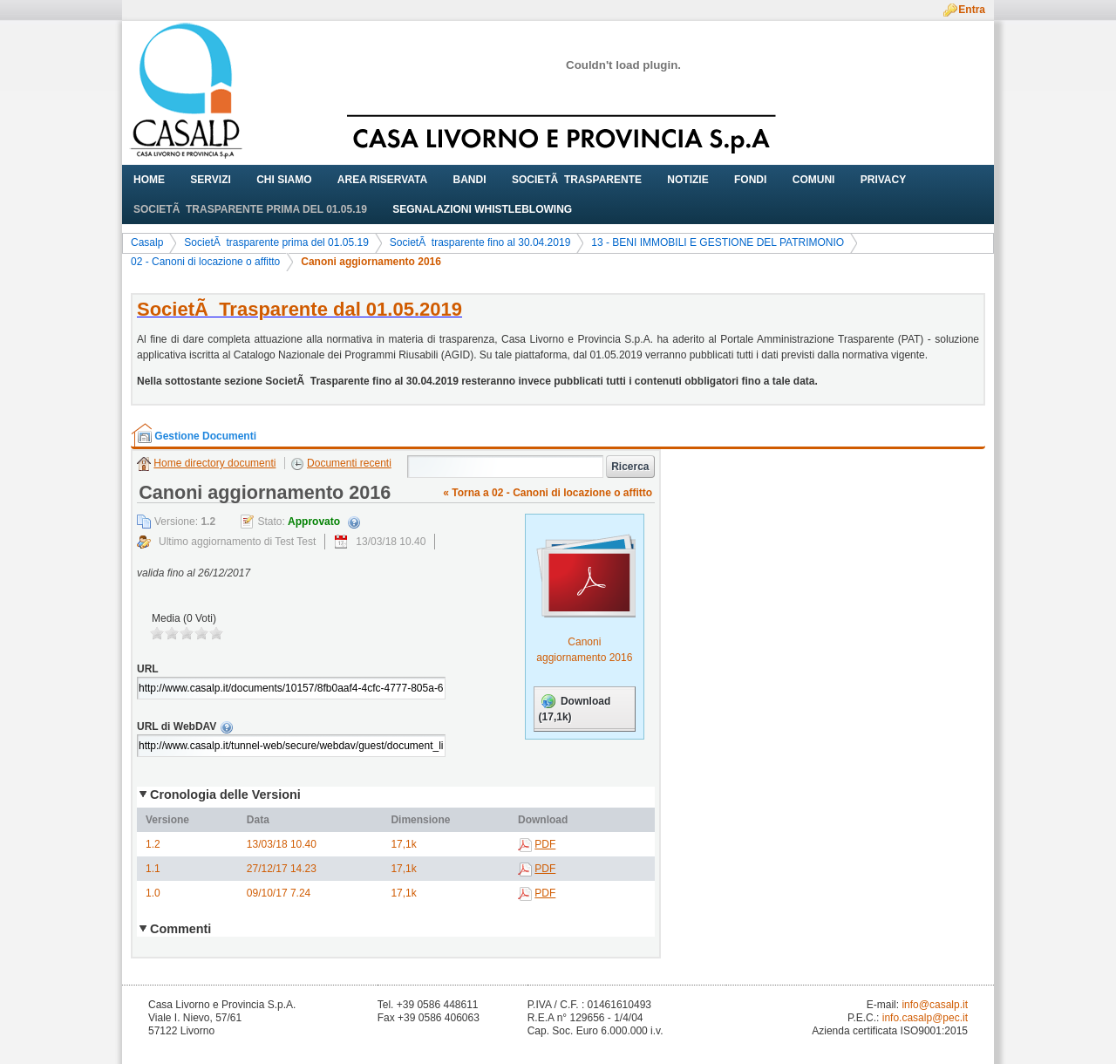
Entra (971, 9)
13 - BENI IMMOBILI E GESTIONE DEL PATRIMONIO (717, 242)
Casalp (147, 242)
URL (148, 669)
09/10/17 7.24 (278, 893)
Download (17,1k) (575, 708)
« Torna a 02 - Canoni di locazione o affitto (547, 493)
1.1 (153, 869)
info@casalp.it (935, 1005)
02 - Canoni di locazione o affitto (205, 262)
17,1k (403, 844)
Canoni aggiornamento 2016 (371, 262)
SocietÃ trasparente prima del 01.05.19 (276, 242)
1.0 (153, 893)
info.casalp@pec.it (925, 1018)
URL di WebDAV (325, 726)
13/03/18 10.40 (281, 844)
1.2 (153, 844)
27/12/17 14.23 (281, 869)
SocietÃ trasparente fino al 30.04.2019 (480, 242)
